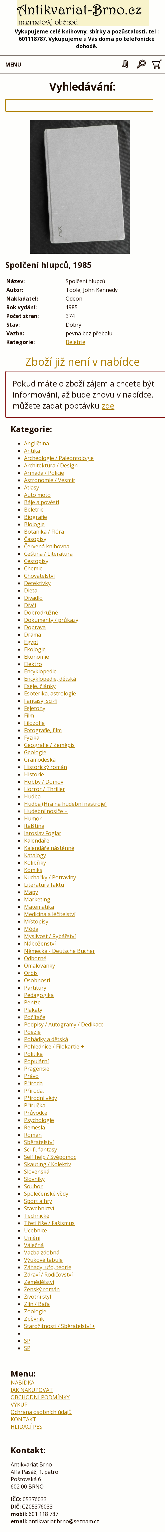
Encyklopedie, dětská (50, 678)
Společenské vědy (46, 1193)
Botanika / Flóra (44, 531)
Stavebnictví (39, 1208)
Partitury (35, 987)
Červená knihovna (46, 546)
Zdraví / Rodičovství (48, 1274)
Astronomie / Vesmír (49, 480)
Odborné (35, 958)
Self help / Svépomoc (50, 1157)
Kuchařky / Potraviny (50, 877)
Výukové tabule (43, 1260)
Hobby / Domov (43, 781)
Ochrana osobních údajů (41, 1412)
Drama (32, 634)
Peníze (32, 1002)
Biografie (35, 517)
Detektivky (37, 583)
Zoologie (35, 1311)
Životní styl (37, 1296)
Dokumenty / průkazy (51, 620)
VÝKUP (19, 1404)
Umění (32, 1237)
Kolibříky (35, 862)
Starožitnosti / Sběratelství (57, 1326)
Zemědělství (39, 1282)
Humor (33, 818)
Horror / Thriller (44, 789)
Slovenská (36, 1171)
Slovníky (34, 1179)
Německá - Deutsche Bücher (59, 951)
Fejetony (34, 708)
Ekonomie (36, 656)
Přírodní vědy (40, 1098)
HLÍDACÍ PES (26, 1426)
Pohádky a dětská (46, 1039)
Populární (36, 1061)
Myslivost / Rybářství (50, 936)
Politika (33, 1054)
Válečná (34, 1245)
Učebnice (35, 1230)
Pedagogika (39, 995)
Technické (36, 1215)
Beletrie (75, 342)
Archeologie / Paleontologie (59, 458)
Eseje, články (40, 686)
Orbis (31, 973)
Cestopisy (36, 561)
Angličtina (36, 443)
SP (27, 1340)
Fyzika (31, 737)
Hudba (32, 796)
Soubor (33, 1186)
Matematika (39, 906)
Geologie (35, 752)
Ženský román (42, 1289)
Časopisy (35, 539)
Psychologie (39, 1120)
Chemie (33, 568)
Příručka (34, 1105)
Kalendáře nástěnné (49, 848)
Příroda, (34, 1090)
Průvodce (35, 1112)
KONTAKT (23, 1419)
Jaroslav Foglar (42, 833)
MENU (13, 64)
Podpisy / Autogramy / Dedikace (64, 1024)
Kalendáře (36, 840)
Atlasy (31, 487)
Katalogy (35, 855)
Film (29, 715)
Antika (32, 450)
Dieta (30, 590)
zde (108, 405)
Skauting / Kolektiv (47, 1164)
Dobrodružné (41, 612)
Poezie (32, 1031)
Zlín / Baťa (37, 1304)
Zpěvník (34, 1318)
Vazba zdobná (41, 1252)
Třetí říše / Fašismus (49, 1223)
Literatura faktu (44, 884)
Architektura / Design (51, 465)
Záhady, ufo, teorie (47, 1267)
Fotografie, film (43, 730)
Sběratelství (39, 1142)
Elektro (33, 664)
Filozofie (34, 723)
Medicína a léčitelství (49, 914)
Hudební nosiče (43, 811)
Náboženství (40, 943)
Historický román (45, 767)
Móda (31, 929)
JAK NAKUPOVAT (32, 1390)
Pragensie (36, 1068)
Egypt (31, 642)
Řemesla (34, 1127)
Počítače (34, 1017)
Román (33, 1134)
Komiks (33, 870)
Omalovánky (39, 965)
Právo (31, 1076)
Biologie (34, 524)
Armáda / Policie (44, 472)
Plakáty (33, 1009)
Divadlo (33, 597)
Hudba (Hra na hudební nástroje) (65, 803)
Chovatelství (39, 575)
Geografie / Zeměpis (49, 745)
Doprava (35, 627)
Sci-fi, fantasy (40, 1149)
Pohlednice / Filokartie (51, 1046)
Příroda (33, 1083)
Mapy (31, 892)
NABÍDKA (22, 1382)
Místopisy (36, 921)
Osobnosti (37, 980)
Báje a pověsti (41, 502)
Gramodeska (40, 759)
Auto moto (37, 495)
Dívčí (30, 605)
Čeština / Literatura (48, 553)
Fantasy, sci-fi (40, 700)
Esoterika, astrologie (50, 693)
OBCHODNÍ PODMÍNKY (40, 1397)
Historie (34, 774)
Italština (34, 826)
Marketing (37, 899)
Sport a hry (38, 1201)
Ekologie (35, 649)
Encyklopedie (40, 671)
